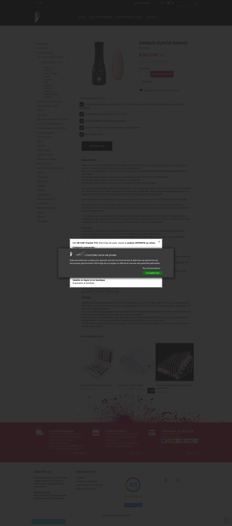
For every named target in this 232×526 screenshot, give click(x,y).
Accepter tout (152, 273)
